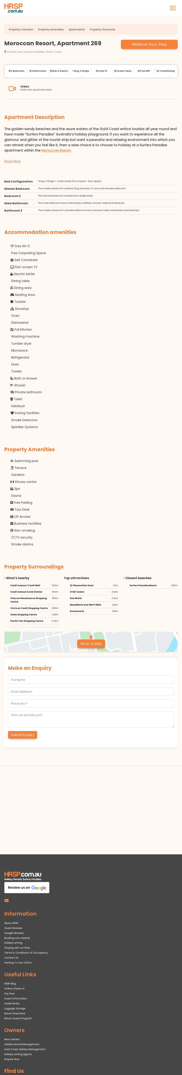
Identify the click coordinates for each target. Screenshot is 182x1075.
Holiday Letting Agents (18, 995)
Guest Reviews (13, 869)
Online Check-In (14, 930)
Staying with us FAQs (17, 889)
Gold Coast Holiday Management (25, 990)
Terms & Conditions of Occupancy (26, 894)
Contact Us (11, 899)
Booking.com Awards (17, 879)
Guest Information (15, 940)
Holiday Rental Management (21, 985)
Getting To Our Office (18, 904)
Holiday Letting (13, 884)
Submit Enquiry (22, 734)
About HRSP (11, 864)
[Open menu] (173, 7)
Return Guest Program (18, 960)
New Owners (12, 980)
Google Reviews (14, 874)
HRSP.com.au (37, 1058)
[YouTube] (6, 842)
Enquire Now (11, 1000)
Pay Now (9, 935)
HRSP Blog (10, 925)
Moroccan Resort (56, 149)
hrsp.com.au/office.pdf (146, 1062)
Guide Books (11, 945)
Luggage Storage (14, 950)
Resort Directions (14, 955)
